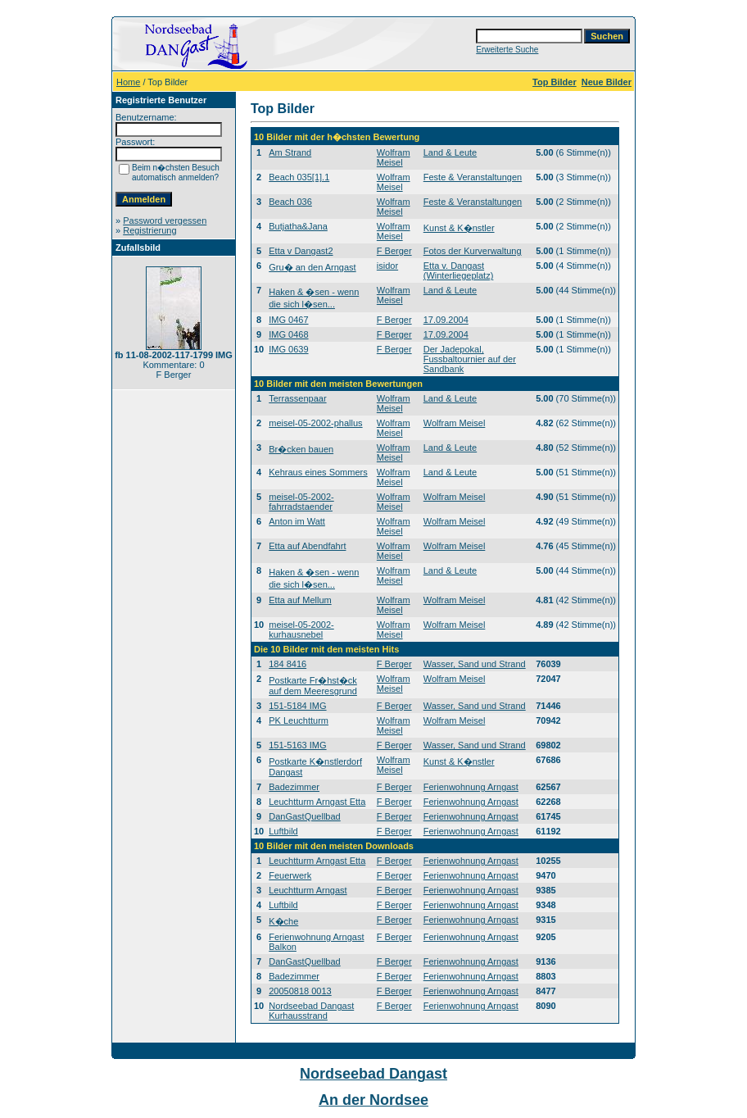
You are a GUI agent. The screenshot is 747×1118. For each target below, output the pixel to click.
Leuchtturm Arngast (307, 890)
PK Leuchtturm (298, 720)
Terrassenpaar (297, 398)
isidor (387, 265)
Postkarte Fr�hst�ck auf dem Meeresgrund (313, 685)
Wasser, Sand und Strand (474, 664)
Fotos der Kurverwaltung (472, 251)
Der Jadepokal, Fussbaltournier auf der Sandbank (469, 359)
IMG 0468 (288, 334)
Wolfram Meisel (393, 157)
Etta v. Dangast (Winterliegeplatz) (458, 270)
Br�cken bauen (301, 449)
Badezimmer (294, 787)
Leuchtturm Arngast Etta (317, 802)
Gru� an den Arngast (312, 267)
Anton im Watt (297, 521)
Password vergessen (164, 220)
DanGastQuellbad (304, 816)
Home (128, 82)
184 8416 (287, 664)
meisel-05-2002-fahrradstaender (301, 501)
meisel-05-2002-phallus (315, 423)
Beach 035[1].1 (299, 177)
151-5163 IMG (297, 745)
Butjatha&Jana (298, 226)
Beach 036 (290, 202)
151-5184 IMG (297, 706)
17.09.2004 (446, 320)
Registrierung (149, 230)
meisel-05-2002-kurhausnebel (301, 629)
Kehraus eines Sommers (318, 472)
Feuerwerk (290, 875)
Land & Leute (450, 152)
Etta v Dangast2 (301, 251)
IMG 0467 (288, 320)
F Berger (394, 251)
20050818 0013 (300, 991)
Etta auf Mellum (300, 600)
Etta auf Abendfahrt (307, 546)
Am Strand (290, 152)
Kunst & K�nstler (459, 228)
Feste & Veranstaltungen (472, 177)
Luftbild (283, 831)
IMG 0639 (288, 349)
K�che (283, 921)
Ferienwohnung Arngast (470, 787)
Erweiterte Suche (507, 49)
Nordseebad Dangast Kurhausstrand (311, 1010)
